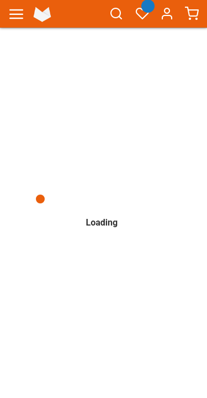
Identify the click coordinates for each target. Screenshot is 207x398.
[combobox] (116, 19)
